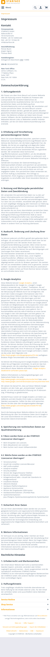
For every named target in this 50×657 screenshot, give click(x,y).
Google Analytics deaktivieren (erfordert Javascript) (23, 369)
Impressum (40, 631)
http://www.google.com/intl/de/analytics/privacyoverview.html (25, 381)
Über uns (18, 623)
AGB (31, 631)
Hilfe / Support (29, 623)
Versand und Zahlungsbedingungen (15, 627)
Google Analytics (25, 283)
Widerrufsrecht (11, 631)
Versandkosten (42, 616)
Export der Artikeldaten (38, 627)
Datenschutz (23, 631)
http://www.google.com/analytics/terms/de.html (19, 379)
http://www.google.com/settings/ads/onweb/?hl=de (21, 406)
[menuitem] (6, 7)
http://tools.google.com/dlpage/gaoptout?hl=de (20, 355)
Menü (6, 7)
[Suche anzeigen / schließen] (35, 7)
